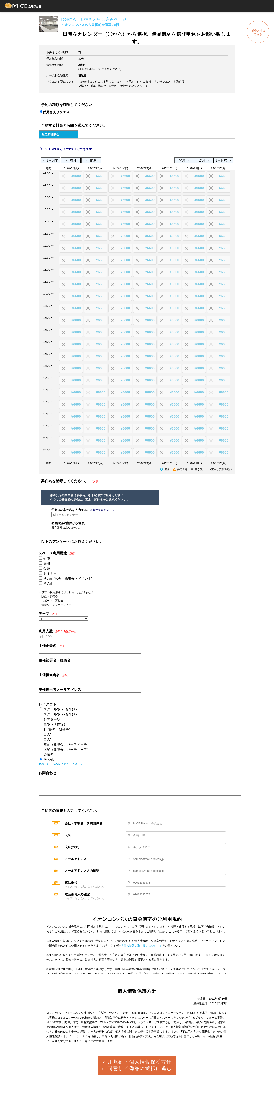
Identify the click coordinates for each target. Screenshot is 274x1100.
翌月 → (203, 160)
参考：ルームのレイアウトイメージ (61, 764)
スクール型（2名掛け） (61, 714)
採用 (46, 563)
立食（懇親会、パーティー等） (67, 744)
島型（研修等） (55, 724)
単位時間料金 (50, 134)
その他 (48, 583)
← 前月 (70, 160)
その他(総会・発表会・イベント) (67, 578)
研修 (46, 558)
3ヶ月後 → (224, 160)
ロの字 (49, 739)
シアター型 (52, 719)
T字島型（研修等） (58, 729)
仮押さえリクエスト (58, 112)
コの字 (49, 734)
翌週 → (184, 160)
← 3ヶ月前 (50, 160)
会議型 (49, 754)
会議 (46, 568)
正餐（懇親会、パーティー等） (67, 749)
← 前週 (91, 160)
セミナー (50, 573)
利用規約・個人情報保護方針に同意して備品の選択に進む (137, 1069)
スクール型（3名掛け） (61, 709)
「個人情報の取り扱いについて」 (141, 949)
